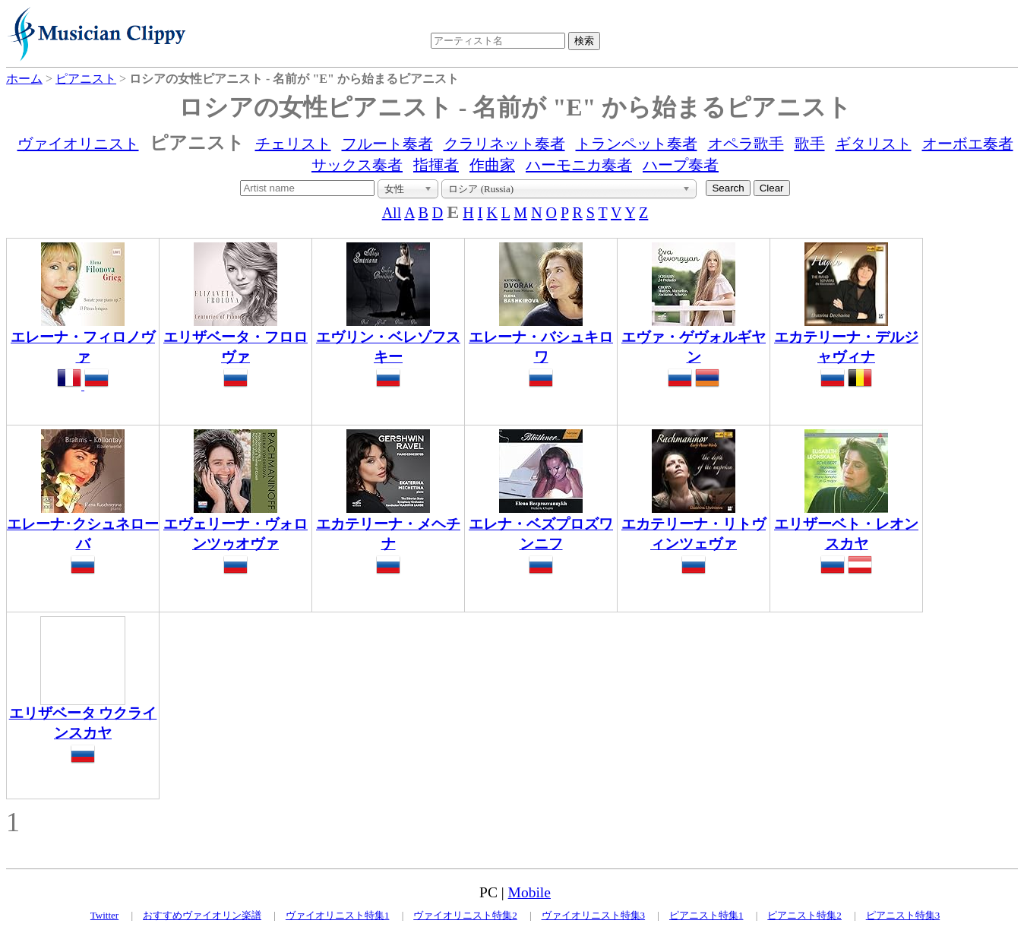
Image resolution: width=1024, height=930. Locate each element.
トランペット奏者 (636, 143)
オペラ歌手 (746, 143)
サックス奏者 (357, 165)
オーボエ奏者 (967, 143)
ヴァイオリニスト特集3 (594, 915)
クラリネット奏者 (504, 143)
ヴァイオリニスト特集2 (465, 915)
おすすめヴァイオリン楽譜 (202, 915)
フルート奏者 (387, 143)
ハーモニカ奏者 (579, 165)
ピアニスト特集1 (706, 915)
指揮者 (436, 165)
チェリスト (293, 143)
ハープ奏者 (681, 165)
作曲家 (492, 165)
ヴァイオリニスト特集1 (338, 915)
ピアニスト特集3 (903, 915)
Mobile (529, 892)
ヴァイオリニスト (78, 143)
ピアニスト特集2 (804, 915)
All (392, 212)
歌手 (810, 143)
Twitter (104, 915)
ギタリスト (874, 143)
